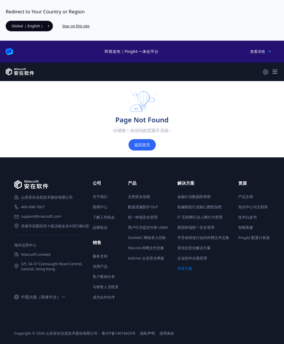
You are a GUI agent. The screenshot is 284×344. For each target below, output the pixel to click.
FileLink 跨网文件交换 (146, 247)
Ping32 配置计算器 (254, 237)
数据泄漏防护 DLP (143, 206)
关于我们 (100, 196)
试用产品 (100, 266)
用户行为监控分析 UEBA (148, 227)
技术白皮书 (247, 217)
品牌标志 (100, 227)
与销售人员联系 (106, 286)
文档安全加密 (139, 196)
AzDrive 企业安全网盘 (146, 258)
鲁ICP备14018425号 (119, 333)
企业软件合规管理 (192, 258)
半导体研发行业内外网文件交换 (203, 237)
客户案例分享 (104, 276)
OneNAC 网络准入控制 (147, 237)
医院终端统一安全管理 (195, 227)
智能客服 (245, 227)
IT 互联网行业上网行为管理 (199, 217)
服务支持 (100, 256)
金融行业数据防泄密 (194, 196)
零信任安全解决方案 (194, 247)
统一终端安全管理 (142, 217)
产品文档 (245, 196)
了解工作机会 (104, 217)
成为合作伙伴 (104, 297)
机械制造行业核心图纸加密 (199, 206)
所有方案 (184, 268)
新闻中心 (100, 206)
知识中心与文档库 (253, 206)
